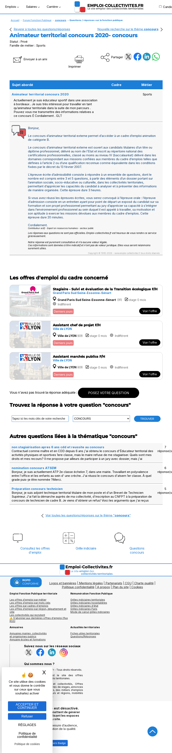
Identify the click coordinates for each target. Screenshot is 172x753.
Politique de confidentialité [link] (27, 735)
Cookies (137, 587)
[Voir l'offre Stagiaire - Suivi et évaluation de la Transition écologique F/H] (86, 300)
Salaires (33, 7)
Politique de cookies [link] (27, 744)
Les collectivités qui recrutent (27, 615)
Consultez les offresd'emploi (35, 550)
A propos (103, 587)
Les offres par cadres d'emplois (29, 605)
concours (60, 20)
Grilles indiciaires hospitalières (88, 602)
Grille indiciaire (86, 548)
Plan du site (121, 587)
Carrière (54, 7)
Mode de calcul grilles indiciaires (90, 611)
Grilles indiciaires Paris (83, 608)
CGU (128, 583)
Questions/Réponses (83, 636)
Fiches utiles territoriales (85, 633)
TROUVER (147, 418)
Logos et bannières (62, 583)
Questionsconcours (137, 550)
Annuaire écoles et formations (28, 639)
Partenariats (113, 583)
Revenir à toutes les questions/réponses (42, 29)
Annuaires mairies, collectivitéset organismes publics (28, 635)
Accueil (15, 20)
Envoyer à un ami (29, 59)
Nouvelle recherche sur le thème (128, 29)
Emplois (12, 7)
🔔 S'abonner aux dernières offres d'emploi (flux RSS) (39, 620)
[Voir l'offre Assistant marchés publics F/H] (86, 365)
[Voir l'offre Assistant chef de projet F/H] (86, 334)
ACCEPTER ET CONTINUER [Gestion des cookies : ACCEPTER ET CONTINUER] (27, 706)
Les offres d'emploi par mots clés (30, 602)
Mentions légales (91, 583)
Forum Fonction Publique (37, 20)
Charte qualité (144, 583)
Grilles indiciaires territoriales (87, 599)
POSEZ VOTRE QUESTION (108, 393)
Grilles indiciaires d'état (84, 605)
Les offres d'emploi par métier (28, 599)
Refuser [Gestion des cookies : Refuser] (27, 716)
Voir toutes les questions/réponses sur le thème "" (88, 515)
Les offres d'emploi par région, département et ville (38, 610)
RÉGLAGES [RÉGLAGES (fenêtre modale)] (27, 725)
